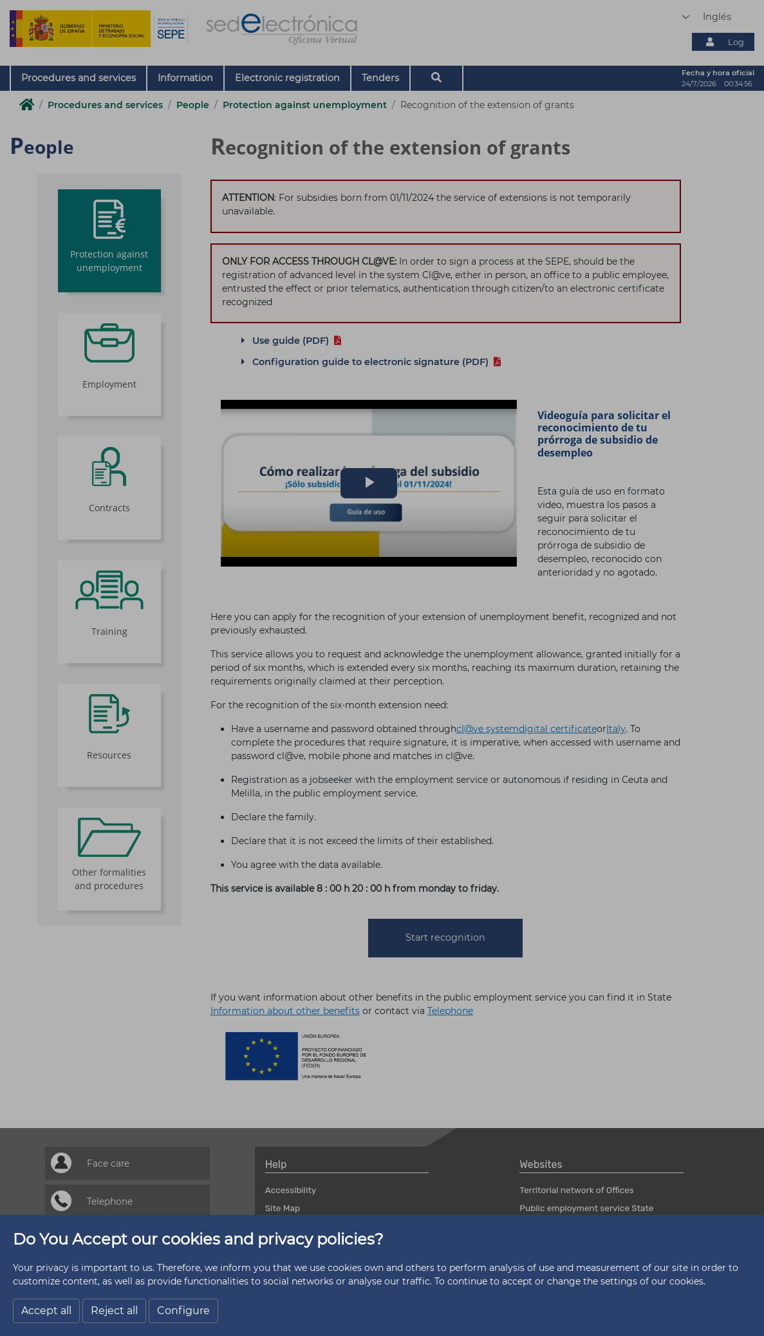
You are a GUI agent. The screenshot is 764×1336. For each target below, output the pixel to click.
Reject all (114, 1310)
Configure (183, 1310)
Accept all (46, 1310)
